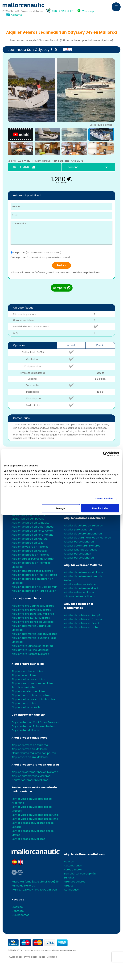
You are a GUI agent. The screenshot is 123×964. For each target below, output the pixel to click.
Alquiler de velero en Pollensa (30, 547)
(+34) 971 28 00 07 (62, 11)
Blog (42, 957)
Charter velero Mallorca (79, 596)
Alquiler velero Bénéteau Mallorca (33, 614)
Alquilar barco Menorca (79, 557)
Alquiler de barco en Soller (28, 543)
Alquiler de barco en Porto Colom (32, 531)
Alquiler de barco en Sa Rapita (30, 523)
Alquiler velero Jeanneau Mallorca (33, 606)
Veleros (69, 861)
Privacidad (30, 957)
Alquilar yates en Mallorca (30, 738)
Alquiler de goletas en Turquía (82, 615)
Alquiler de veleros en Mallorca (83, 572)
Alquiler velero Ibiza (24, 675)
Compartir (62, 288)
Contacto (16, 15)
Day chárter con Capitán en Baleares (35, 722)
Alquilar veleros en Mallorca (83, 565)
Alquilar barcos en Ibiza (28, 664)
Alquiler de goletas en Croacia (83, 619)
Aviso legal (15, 957)
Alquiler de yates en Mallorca (30, 745)
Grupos (68, 885)
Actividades (71, 889)
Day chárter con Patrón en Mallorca (34, 726)
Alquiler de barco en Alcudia (29, 551)
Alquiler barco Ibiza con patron (31, 695)
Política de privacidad (86, 272)
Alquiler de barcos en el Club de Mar (34, 587)
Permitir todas (100, 508)
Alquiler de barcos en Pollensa (30, 555)
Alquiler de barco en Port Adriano (32, 535)
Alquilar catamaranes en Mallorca (35, 764)
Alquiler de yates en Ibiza (27, 671)
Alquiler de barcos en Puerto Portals (34, 575)
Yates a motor (73, 869)
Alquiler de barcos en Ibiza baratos (33, 699)
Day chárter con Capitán (28, 715)
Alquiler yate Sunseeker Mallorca (32, 646)
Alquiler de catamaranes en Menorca (87, 537)
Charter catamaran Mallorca (30, 780)
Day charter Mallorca (25, 730)
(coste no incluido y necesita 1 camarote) (40, 257)
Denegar (61, 508)
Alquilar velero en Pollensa (80, 584)
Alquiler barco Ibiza (24, 703)
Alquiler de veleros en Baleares (83, 525)
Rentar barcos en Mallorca (28, 839)
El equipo (17, 907)
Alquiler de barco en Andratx (30, 539)
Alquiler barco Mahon (77, 553)
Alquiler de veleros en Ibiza (28, 691)
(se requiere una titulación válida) (36, 252)
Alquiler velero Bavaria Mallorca (31, 610)
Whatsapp (88, 11)
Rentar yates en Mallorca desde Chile (35, 815)
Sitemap (52, 957)
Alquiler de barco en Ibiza (27, 707)
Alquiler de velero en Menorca (83, 533)
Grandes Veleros (74, 881)
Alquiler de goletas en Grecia (82, 623)
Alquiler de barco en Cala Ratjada (32, 527)
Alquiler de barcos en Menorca (84, 518)
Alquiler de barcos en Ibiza (28, 679)
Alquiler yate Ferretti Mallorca (30, 654)
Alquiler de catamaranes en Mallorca (35, 772)
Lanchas (69, 877)
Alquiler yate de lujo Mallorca (30, 757)
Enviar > (61, 265)
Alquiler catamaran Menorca (82, 545)
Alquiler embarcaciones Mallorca (32, 571)
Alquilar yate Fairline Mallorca (30, 650)
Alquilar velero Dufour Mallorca (31, 618)
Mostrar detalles (103, 498)
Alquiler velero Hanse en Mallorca (32, 622)
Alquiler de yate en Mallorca (29, 749)
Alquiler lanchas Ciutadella (80, 549)
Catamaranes (73, 865)
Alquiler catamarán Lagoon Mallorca (34, 634)
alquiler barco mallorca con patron (34, 753)
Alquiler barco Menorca (79, 541)
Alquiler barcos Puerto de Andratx (33, 559)
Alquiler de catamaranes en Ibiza (32, 683)
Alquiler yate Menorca (78, 529)
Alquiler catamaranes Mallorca (31, 776)
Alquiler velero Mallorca (79, 592)
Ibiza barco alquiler (23, 687)
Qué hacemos (20, 915)
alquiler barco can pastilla (28, 519)
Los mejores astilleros (26, 598)
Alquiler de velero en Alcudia (81, 588)
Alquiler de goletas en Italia (81, 627)
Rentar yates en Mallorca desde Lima (35, 819)
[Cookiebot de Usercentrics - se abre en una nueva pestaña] (105, 454)
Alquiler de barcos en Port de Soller (34, 591)
